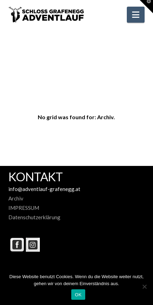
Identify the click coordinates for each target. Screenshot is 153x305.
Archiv (15, 198)
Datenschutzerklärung (34, 217)
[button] (136, 15)
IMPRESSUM (23, 208)
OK (78, 294)
